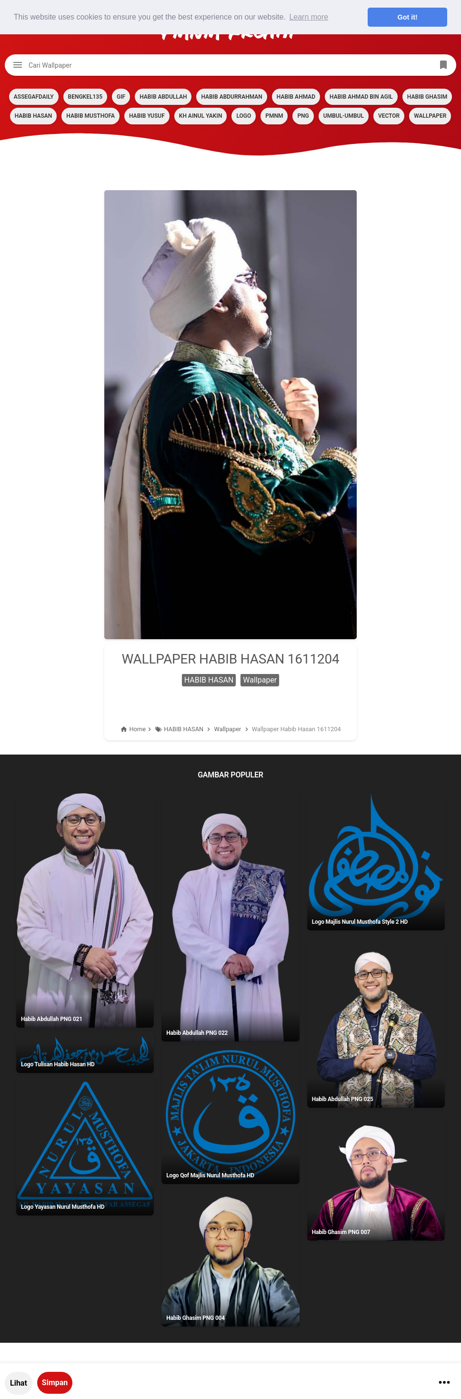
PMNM (274, 115)
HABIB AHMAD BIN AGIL (361, 96)
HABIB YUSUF (147, 115)
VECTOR (389, 115)
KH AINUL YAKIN (200, 115)
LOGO (243, 115)
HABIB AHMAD (296, 96)
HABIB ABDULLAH (163, 96)
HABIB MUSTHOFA (90, 115)
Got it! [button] (408, 17)
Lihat (18, 1383)
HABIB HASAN (33, 115)
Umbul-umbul (343, 115)
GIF (121, 96)
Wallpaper (430, 115)
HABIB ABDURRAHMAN (231, 96)
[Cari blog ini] (230, 65)
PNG (303, 115)
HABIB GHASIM (427, 96)
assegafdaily (34, 96)
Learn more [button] (308, 17)
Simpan (55, 1382)
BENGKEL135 (85, 96)
